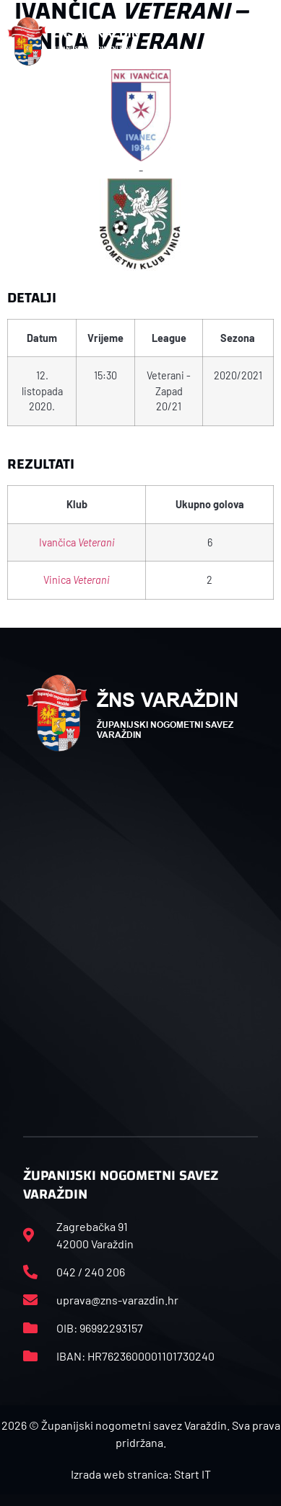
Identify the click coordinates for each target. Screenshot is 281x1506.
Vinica (76, 580)
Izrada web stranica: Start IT (141, 1474)
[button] (258, 41)
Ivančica (77, 542)
